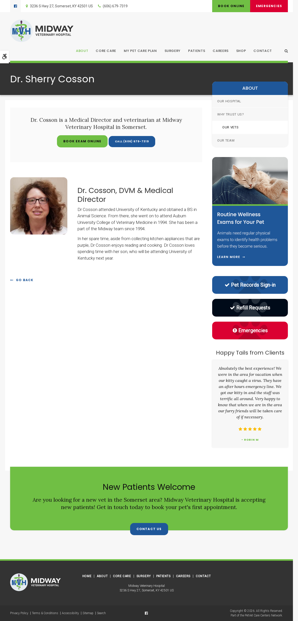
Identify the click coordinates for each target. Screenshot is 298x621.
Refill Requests (250, 308)
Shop (241, 51)
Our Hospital (229, 101)
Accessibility (70, 613)
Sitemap (88, 613)
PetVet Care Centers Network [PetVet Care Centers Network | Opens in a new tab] (263, 615)
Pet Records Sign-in (250, 285)
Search (101, 613)
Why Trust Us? (230, 114)
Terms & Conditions (45, 613)
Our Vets (230, 127)
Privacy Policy (19, 613)
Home (86, 576)
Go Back (24, 280)
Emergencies (268, 6)
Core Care (106, 51)
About (82, 51)
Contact (262, 51)
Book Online (229, 6)
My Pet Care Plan (140, 51)
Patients (196, 51)
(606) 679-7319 (115, 6)
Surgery (173, 51)
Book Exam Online (79, 141)
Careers (221, 51)
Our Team (225, 140)
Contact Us (149, 529)
